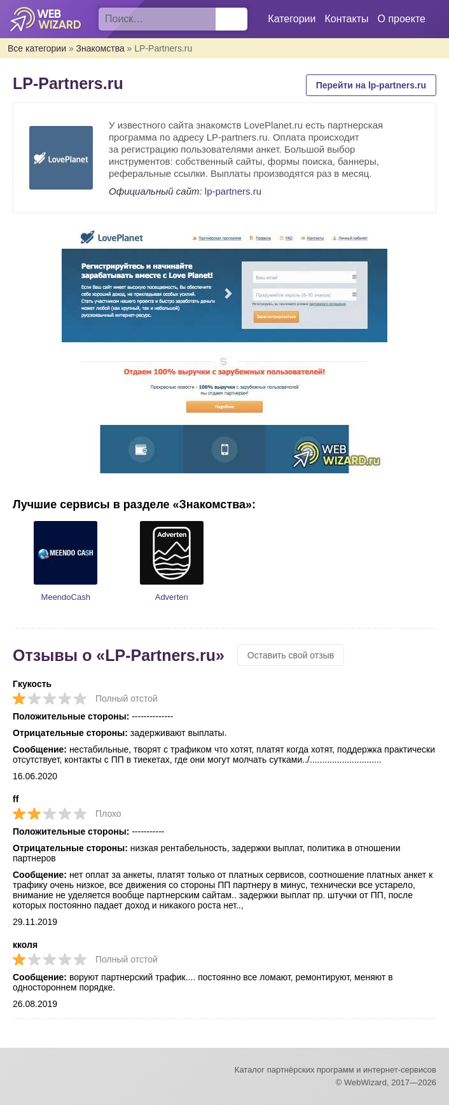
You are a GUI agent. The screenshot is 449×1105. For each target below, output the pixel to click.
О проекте (401, 18)
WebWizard (46, 19)
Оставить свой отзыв (290, 655)
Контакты (346, 18)
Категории (291, 18)
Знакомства (100, 48)
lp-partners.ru (233, 191)
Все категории (37, 48)
